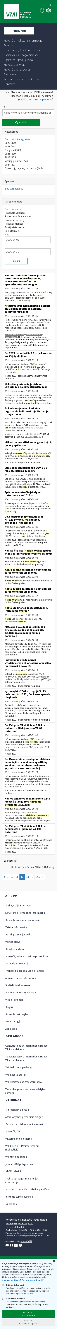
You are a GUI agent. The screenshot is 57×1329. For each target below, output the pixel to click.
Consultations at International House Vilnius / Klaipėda (26, 1047)
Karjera (9, 1007)
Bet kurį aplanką (14, 189)
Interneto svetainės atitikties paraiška (27, 1189)
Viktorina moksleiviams (18, 1139)
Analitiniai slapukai (13, 1298)
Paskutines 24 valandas (18, 216)
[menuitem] (23, 41)
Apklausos (11, 1029)
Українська (46, 99)
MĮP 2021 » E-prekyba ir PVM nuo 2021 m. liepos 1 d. (27, 436)
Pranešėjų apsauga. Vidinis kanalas (25, 971)
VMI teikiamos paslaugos (19, 1067)
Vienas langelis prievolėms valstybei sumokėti (25, 1091)
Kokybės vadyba (14, 949)
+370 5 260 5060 (14, 1227)
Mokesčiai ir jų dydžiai (17, 1110)
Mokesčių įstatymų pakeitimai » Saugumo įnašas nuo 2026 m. (26, 544)
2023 (11, 157)
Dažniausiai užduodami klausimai (24, 1124)
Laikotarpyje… (13, 231)
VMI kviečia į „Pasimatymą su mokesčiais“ (22, 1148)
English (23, 99)
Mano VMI (26, 1241)
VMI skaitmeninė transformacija (23, 1082)
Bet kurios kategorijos (17, 139)
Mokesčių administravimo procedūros (26, 956)
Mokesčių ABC (13, 1131)
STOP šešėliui (13, 1171)
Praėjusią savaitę (14, 220)
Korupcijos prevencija (17, 963)
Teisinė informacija (16, 927)
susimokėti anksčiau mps (15, 335)
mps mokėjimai (11, 337)
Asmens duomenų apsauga (20, 992)
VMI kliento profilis (16, 1075)
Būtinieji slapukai (13, 1285)
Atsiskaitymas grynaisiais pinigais (24, 1117)
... (12, 877)
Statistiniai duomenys (17, 985)
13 (27, 877)
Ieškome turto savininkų (19, 1197)
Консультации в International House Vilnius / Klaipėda (26, 1058)
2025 (11, 154)
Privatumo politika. (31, 1280)
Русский (33, 99)
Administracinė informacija (20, 978)
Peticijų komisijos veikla (19, 934)
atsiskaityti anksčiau (33, 335)
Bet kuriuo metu (14, 209)
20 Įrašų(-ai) (12, 861)
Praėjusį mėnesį (14, 224)
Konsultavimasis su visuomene (22, 920)
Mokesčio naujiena (40, 719)
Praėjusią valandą (15, 213)
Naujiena (13, 150)
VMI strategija (13, 1021)
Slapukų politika (10, 1280)
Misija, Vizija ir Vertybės (18, 905)
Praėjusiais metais (15, 227)
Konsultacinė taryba (16, 1014)
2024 (11, 165)
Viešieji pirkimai (17, 161)
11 (17, 877)
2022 (11, 143)
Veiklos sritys (12, 942)
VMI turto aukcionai (16, 1157)
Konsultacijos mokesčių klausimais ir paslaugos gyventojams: (26, 1221)
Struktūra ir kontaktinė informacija (25, 913)
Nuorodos (11, 1204)
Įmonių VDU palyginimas (19, 1164)
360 (38, 877)
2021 (11, 146)
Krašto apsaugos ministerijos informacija (22, 1180)
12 (22, 877)
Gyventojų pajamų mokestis (24, 168)
